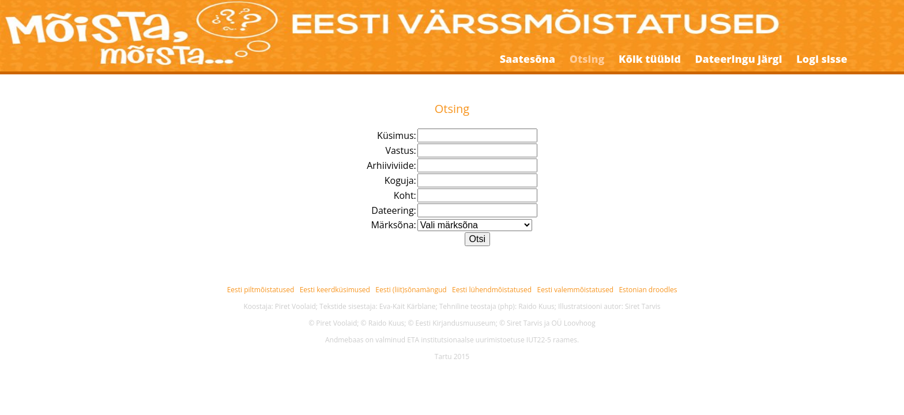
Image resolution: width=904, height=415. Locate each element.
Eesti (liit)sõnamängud (410, 290)
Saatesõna (527, 59)
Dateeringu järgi (738, 59)
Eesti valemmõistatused (575, 290)
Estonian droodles (648, 290)
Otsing (587, 59)
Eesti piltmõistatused (261, 290)
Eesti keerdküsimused (335, 290)
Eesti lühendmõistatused (492, 290)
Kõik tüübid (650, 59)
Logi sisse (821, 59)
